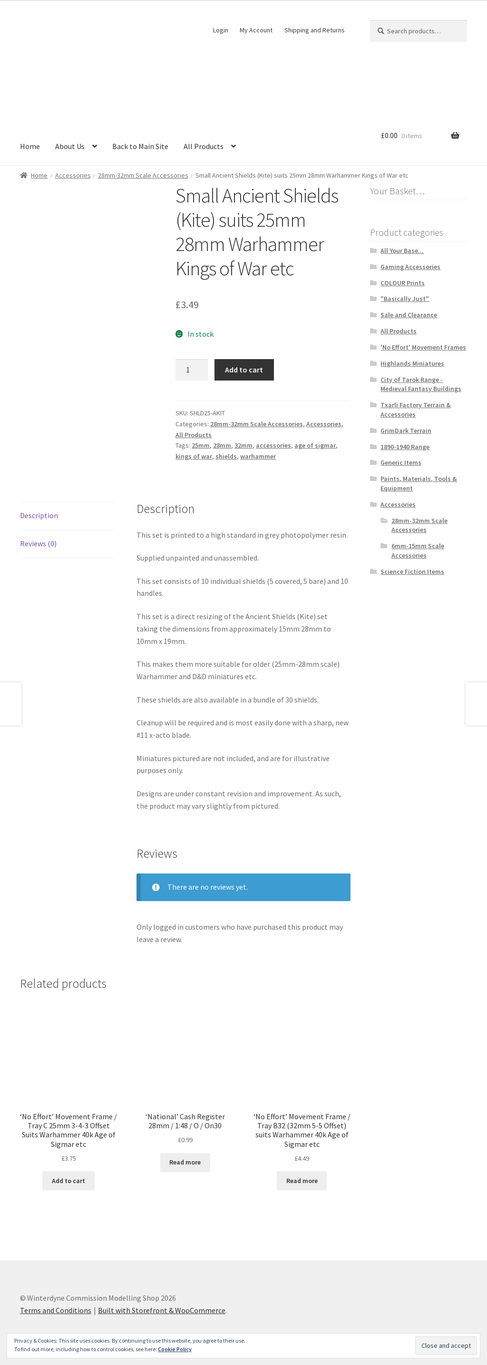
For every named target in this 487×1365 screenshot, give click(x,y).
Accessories (73, 175)
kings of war (193, 456)
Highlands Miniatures (412, 363)
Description (39, 515)
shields (226, 456)
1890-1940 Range (404, 446)
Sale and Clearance (408, 315)
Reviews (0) (38, 543)
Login (220, 30)
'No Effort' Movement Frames (423, 347)
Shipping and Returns (314, 30)
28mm (222, 445)
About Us (70, 146)
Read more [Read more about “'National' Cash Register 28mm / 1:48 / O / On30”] (185, 1162)
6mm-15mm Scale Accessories (417, 551)
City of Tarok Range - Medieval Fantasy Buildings (420, 384)
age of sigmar (315, 445)
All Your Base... (402, 250)
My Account (256, 30)
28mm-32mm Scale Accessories (143, 175)
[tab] (68, 516)
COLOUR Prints (402, 283)
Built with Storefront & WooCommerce (161, 1310)
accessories (273, 445)
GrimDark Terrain (405, 430)
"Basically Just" (404, 298)
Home (30, 146)
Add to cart (244, 369)
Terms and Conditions (55, 1310)
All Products (204, 146)
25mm (201, 445)
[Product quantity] (191, 370)
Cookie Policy (175, 1349)
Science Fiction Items (412, 571)
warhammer (258, 456)
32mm (243, 445)
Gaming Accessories (410, 266)
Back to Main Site (140, 146)
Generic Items (400, 462)
